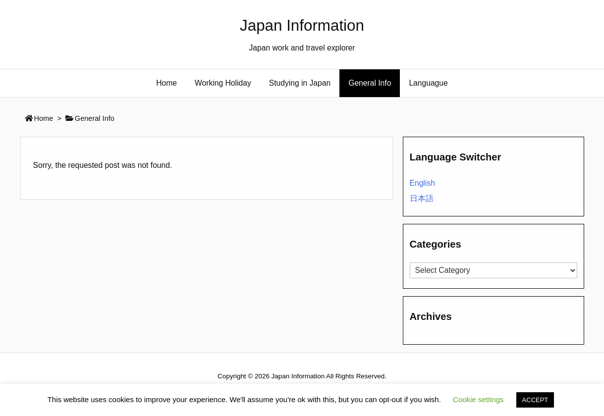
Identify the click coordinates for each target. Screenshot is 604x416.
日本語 (422, 198)
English (422, 183)
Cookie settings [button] (478, 399)
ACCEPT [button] (535, 400)
